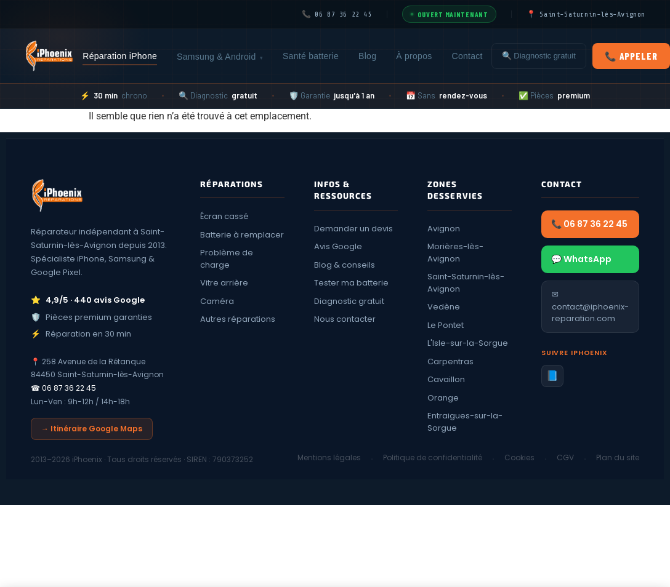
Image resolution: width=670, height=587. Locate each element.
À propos (414, 56)
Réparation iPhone (120, 56)
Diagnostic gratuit (349, 301)
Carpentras (450, 361)
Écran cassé (224, 216)
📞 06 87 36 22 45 (589, 224)
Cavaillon (446, 379)
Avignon (443, 228)
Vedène (443, 307)
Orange (443, 398)
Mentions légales (329, 457)
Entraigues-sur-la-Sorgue (464, 422)
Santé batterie (311, 56)
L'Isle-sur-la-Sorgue (467, 343)
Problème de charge (226, 259)
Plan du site (617, 457)
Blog (367, 56)
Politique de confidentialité (432, 457)
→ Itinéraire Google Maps (91, 428)
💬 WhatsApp (581, 259)
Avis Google (338, 246)
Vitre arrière (224, 283)
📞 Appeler (631, 56)
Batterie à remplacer (242, 235)
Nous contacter (345, 319)
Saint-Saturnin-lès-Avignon (465, 283)
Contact (467, 56)
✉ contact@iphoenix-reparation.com (590, 306)
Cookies (519, 457)
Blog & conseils (344, 265)
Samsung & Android (220, 57)
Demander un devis (353, 228)
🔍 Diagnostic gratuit (539, 55)
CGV (565, 457)
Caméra (217, 301)
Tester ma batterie (351, 283)
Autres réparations (237, 319)
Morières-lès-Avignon (455, 253)
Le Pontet (445, 325)
